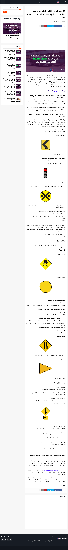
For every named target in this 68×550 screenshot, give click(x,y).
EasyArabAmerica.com (49, 470)
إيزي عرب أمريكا (58, 470)
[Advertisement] (45, 39)
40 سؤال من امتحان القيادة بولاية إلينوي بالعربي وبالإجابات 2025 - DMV (9, 93)
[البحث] (14, 12)
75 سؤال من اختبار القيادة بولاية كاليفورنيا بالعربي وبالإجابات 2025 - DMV (9, 65)
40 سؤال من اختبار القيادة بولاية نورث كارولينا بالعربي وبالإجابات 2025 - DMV (9, 86)
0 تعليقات (55, 21)
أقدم (26, 531)
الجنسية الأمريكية (59, 84)
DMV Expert (56, 92)
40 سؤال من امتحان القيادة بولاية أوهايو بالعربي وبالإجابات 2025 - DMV (9, 72)
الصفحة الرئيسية (62, 8)
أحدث (65, 531)
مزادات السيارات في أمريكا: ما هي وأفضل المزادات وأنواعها (9, 100)
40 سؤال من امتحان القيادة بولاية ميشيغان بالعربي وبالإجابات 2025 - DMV (9, 52)
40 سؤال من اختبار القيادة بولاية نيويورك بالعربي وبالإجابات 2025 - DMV (9, 58)
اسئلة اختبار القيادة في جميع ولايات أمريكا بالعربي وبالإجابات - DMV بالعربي (12, 37)
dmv (58, 8)
